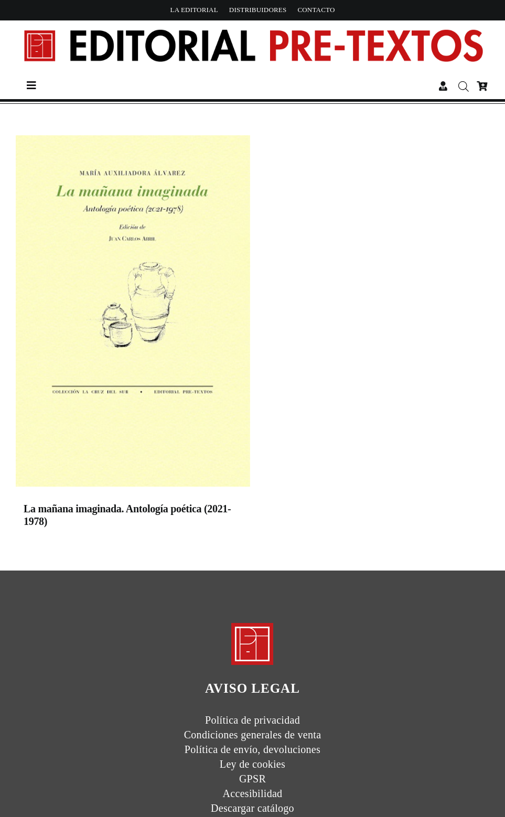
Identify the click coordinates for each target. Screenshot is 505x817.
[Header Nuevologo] (252, 29)
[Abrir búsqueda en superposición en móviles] (462, 86)
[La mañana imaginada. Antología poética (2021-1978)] (133, 313)
